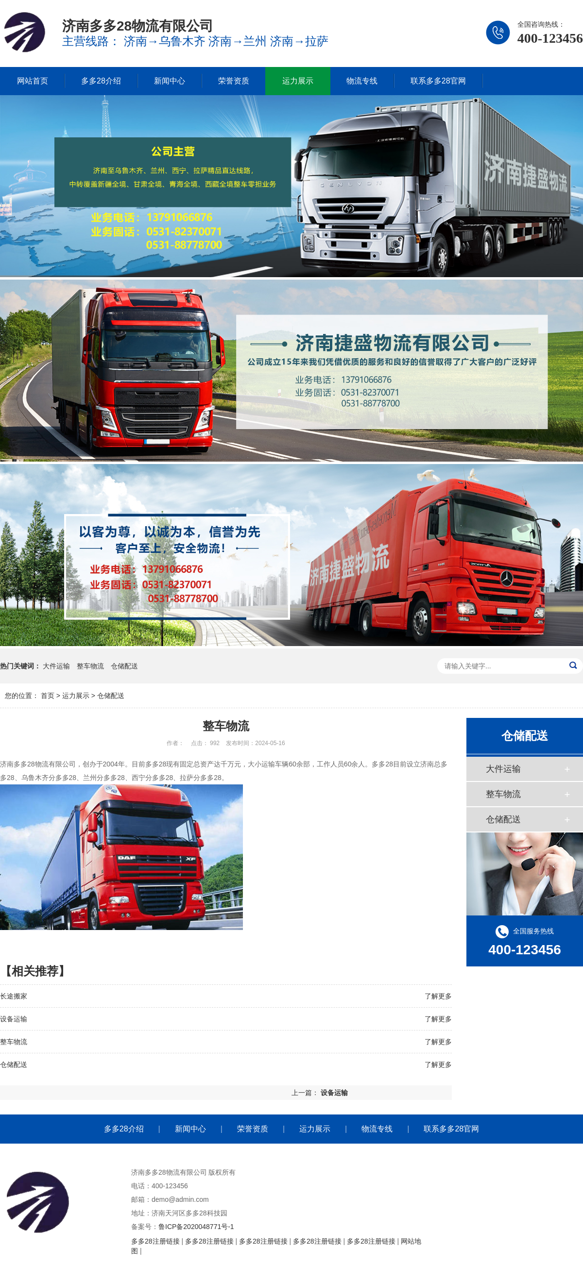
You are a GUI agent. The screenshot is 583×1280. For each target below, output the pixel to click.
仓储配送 (124, 666)
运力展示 (297, 81)
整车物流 (90, 666)
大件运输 (56, 666)
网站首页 (32, 81)
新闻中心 (169, 81)
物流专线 (361, 81)
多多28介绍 (101, 81)
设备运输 (13, 1019)
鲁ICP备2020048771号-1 (196, 1226)
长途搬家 (13, 996)
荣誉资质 (233, 81)
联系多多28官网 (438, 81)
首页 (47, 695)
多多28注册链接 (155, 1241)
